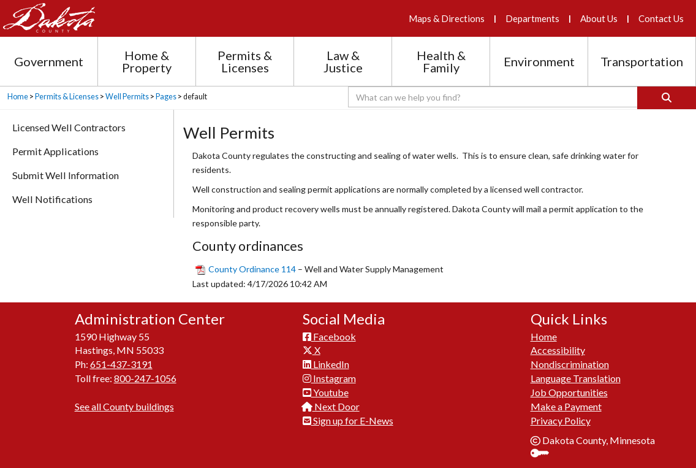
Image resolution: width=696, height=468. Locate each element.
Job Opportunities (569, 392)
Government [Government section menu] (48, 61)
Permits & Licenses (67, 96)
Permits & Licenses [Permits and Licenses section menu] (245, 61)
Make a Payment (566, 406)
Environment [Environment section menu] (539, 61)
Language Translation (576, 378)
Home (17, 96)
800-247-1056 (145, 378)
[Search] (666, 97)
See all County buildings (124, 406)
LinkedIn (326, 364)
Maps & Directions (447, 18)
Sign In (544, 454)
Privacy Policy (561, 420)
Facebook (329, 336)
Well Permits (127, 96)
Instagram (329, 378)
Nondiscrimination (570, 364)
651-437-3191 (121, 364)
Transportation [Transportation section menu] (641, 61)
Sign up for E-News (348, 420)
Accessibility (558, 350)
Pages (166, 96)
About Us (599, 18)
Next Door (331, 406)
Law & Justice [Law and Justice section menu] (343, 61)
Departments (532, 18)
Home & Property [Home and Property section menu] (147, 61)
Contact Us (661, 18)
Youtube (326, 392)
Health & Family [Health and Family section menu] (441, 61)
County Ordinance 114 (252, 269)
